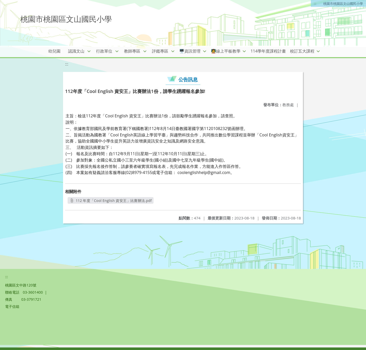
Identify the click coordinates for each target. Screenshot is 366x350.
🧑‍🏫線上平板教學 (225, 51)
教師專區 (132, 51)
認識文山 (76, 51)
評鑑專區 (160, 51)
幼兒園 (54, 51)
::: (315, 3)
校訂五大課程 (302, 51)
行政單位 (104, 51)
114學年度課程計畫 (268, 51)
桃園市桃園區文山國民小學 (343, 3)
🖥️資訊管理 (190, 51)
